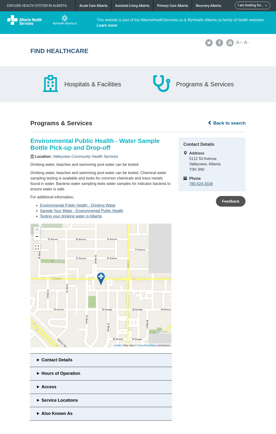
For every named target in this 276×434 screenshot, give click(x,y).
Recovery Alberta (208, 6)
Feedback (231, 201)
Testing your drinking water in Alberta (71, 216)
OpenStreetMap (147, 345)
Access (48, 386)
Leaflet (117, 345)
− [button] (36, 237)
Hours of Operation (60, 373)
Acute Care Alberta (93, 6)
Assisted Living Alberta (132, 6)
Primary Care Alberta (172, 6)
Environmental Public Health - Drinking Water (78, 205)
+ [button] (36, 230)
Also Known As (56, 413)
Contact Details (56, 360)
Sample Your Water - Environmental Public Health (81, 211)
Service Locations (59, 400)
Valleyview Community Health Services (85, 156)
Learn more (107, 25)
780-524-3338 (201, 184)
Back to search (227, 122)
